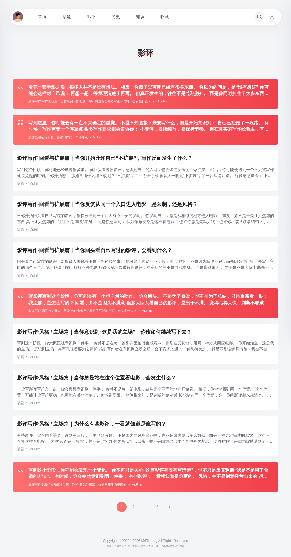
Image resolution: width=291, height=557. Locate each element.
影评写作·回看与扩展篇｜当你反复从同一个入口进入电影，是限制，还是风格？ (107, 204)
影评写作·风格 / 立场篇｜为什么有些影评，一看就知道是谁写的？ (91, 424)
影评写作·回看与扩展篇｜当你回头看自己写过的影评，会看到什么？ (94, 250)
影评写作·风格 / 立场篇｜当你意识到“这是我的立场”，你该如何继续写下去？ (104, 332)
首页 (42, 16)
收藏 (164, 16)
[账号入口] (272, 16)
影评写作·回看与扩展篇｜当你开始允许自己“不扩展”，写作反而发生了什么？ (104, 158)
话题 (67, 16)
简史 (115, 16)
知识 (140, 16)
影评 (91, 16)
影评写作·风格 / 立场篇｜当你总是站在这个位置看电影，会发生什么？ (96, 378)
